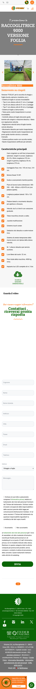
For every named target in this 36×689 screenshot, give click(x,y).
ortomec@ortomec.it (8, 627)
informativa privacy (17, 516)
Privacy (25, 674)
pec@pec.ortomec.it (13, 672)
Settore (4, 481)
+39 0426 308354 (22, 627)
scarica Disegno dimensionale (18, 282)
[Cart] (27, 8)
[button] (2, 72)
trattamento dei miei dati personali (15, 549)
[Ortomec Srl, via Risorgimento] (18, 369)
